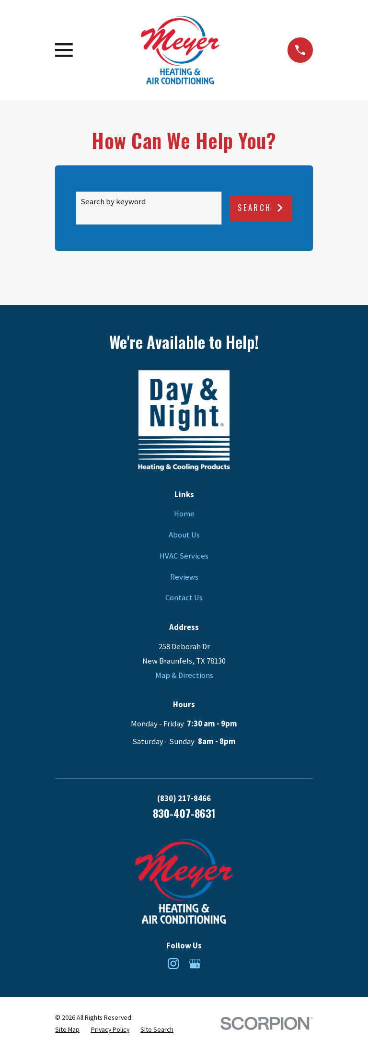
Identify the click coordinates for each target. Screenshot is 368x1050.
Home (184, 514)
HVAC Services (184, 556)
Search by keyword (113, 202)
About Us (184, 535)
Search (261, 207)
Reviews (184, 577)
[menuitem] (67, 1030)
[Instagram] (173, 963)
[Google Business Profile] (194, 963)
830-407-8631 (184, 813)
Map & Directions (184, 675)
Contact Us (184, 598)
